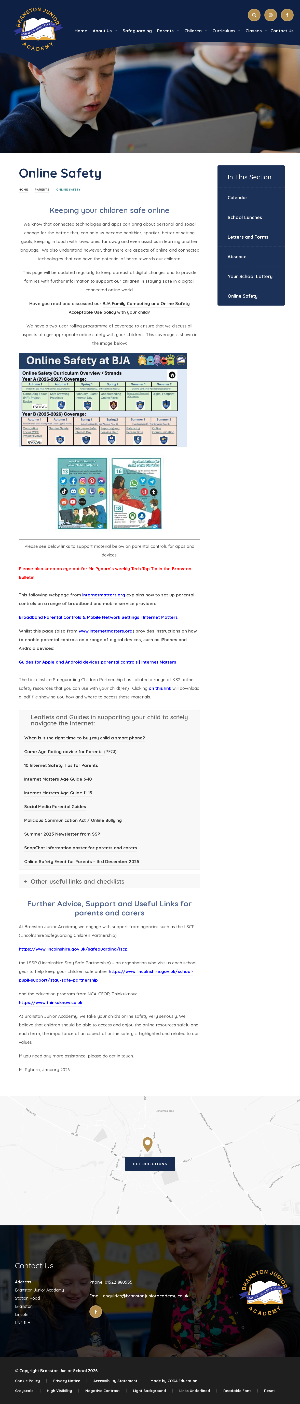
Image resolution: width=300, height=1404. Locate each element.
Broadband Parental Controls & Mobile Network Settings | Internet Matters (98, 617)
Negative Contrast (106, 1390)
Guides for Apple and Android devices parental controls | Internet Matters (97, 662)
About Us (105, 30)
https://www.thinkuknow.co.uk (50, 1002)
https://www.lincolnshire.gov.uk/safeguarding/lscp (73, 949)
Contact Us (282, 30)
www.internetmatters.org (105, 631)
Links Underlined (198, 1390)
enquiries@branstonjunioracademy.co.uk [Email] (145, 1295)
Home (81, 30)
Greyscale (28, 1390)
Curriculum (226, 30)
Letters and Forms (248, 237)
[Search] (254, 15)
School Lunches (245, 217)
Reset (269, 1390)
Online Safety (242, 296)
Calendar (238, 197)
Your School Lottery (250, 276)
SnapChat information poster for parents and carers (80, 847)
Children (195, 30)
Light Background (153, 1390)
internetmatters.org (103, 594)
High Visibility (63, 1390)
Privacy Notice (70, 1380)
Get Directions (150, 1164)
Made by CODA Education (174, 1380)
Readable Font (240, 1390)
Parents (168, 30)
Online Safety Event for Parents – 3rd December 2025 (81, 861)
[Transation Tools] (270, 15)
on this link (160, 688)
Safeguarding (137, 30)
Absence (237, 257)
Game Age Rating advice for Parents (64, 751)
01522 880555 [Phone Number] (118, 1282)
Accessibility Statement (118, 1380)
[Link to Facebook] (287, 15)
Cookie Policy (31, 1380)
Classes (256, 30)
